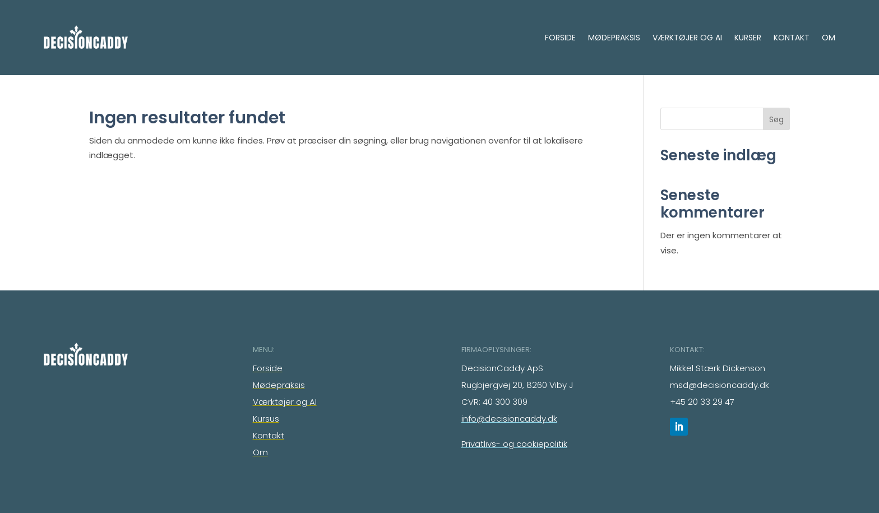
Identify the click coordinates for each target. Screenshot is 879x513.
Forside (560, 37)
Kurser (747, 37)
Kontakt (791, 37)
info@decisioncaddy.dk (509, 418)
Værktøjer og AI (687, 37)
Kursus (266, 418)
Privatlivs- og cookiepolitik (514, 444)
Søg (776, 119)
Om (828, 37)
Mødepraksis (614, 37)
